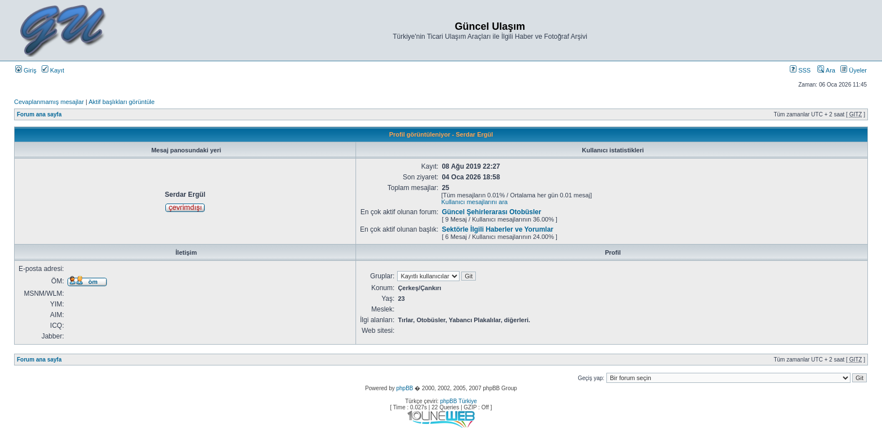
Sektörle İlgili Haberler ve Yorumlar (497, 229)
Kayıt (53, 70)
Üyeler (853, 70)
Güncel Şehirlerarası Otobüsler (491, 212)
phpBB (404, 388)
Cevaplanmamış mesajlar (49, 101)
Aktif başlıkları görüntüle (121, 101)
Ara (826, 70)
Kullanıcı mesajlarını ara (474, 201)
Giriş (26, 70)
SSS (800, 70)
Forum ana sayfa (39, 114)
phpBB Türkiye (458, 401)
